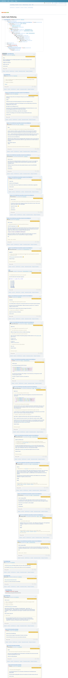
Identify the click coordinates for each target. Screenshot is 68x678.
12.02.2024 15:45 (26, 436)
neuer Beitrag (12, 4)
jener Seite (24, 422)
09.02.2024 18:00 (17, 156)
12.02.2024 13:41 (14, 297)
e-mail (18, 124)
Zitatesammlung (25, 4)
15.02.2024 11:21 (15, 646)
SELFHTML (4, 1)
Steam (21, 484)
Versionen (21, 156)
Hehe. (9, 270)
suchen (30, 4)
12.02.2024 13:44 (12, 597)
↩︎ (29, 620)
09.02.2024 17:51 (8, 562)
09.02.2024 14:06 (14, 124)
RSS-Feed (25, 7)
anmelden (16, 71)
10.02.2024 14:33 (11, 576)
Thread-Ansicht (18, 7)
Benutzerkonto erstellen (22, 71)
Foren (20, 4)
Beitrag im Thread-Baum (29, 71)
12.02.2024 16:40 (20, 196)
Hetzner (6, 84)
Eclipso (12, 567)
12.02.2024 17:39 (27, 495)
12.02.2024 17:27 (26, 464)
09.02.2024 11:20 (10, 75)
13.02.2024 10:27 (23, 542)
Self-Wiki (28, 484)
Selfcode (32, 484)
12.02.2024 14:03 (11, 591)
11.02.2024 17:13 (15, 271)
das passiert (13, 256)
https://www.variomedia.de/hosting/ (11, 579)
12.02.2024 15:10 (14, 178)
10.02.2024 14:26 (13, 219)
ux (30, 249)
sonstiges (30, 271)
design (26, 323)
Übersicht (16, 4)
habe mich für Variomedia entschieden (11, 629)
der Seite (23, 449)
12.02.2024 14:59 (18, 360)
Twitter (18, 484)
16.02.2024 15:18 (14, 666)
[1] (22, 610)
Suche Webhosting (10, 53)
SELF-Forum (4, 53)
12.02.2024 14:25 (22, 323)
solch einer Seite (19, 421)
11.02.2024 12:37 (20, 249)
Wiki (8, 1)
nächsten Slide (38, 335)
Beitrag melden (5, 68)
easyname (10, 565)
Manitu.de (11, 606)
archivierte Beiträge (30, 7)
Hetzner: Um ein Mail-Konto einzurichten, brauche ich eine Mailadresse (17, 92)
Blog (16, 1)
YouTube (24, 484)
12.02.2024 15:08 (11, 630)
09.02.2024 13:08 (11, 93)
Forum (12, 1)
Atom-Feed (22, 7)
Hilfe (32, 4)
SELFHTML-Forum (12, 7)
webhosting (21, 124)
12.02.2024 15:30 (25, 388)
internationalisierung (26, 249)
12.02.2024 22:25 (29, 516)
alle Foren (7, 71)
